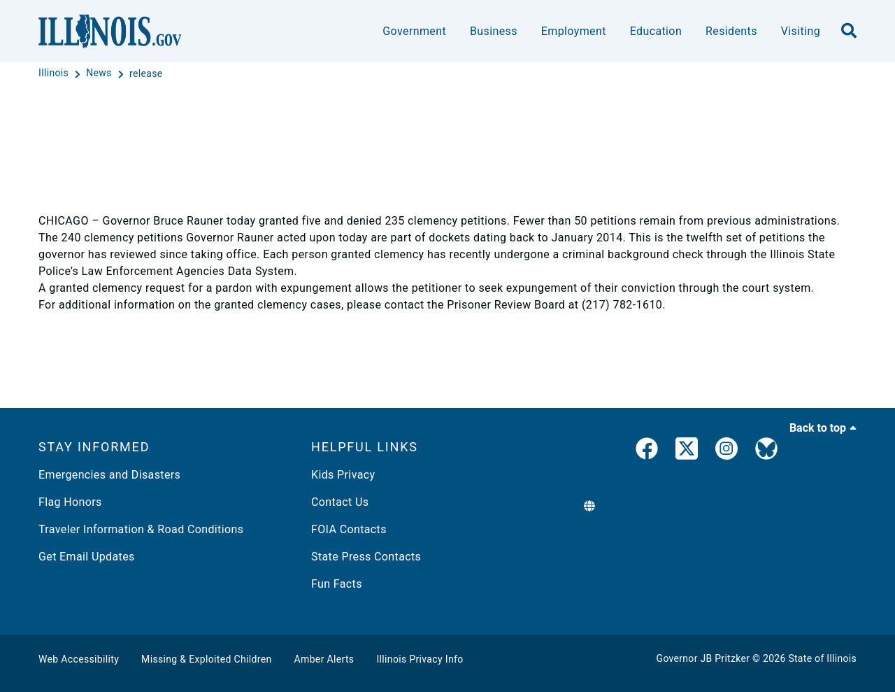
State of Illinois (822, 658)
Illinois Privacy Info (419, 659)
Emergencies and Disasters (109, 474)
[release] (146, 73)
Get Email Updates (86, 556)
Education (656, 31)
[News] (100, 73)
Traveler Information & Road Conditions (140, 529)
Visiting (800, 31)
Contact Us (339, 502)
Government (414, 31)
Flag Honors (70, 502)
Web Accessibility (78, 659)
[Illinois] (54, 73)
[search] (849, 31)
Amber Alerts (324, 659)
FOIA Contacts (349, 529)
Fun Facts (336, 584)
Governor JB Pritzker (703, 658)
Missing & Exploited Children (206, 659)
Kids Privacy (343, 474)
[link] (647, 451)
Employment (573, 31)
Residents (731, 31)
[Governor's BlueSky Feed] (766, 451)
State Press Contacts (366, 556)
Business (493, 31)
